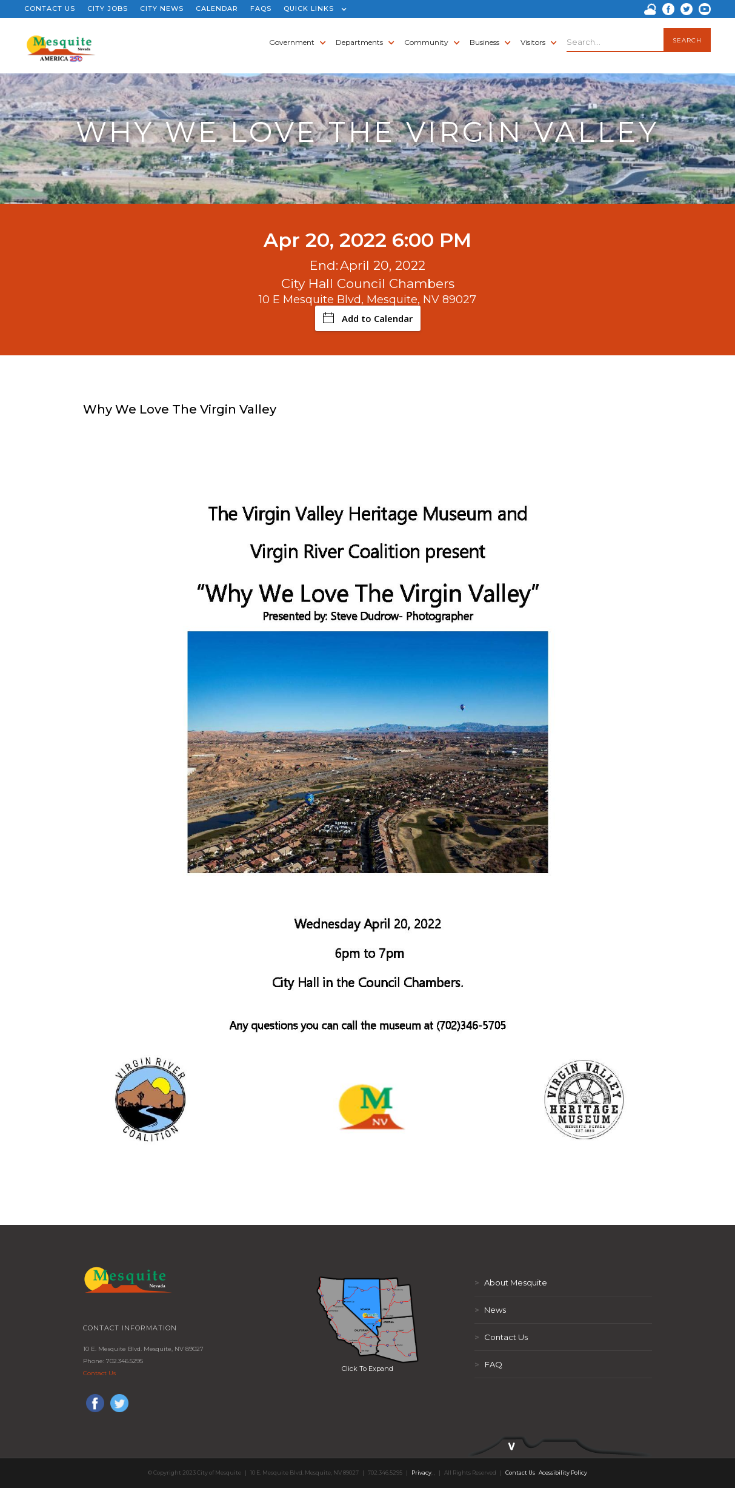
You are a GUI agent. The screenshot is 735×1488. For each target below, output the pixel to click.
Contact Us (99, 1373)
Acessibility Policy (563, 1472)
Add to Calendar (368, 318)
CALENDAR (217, 8)
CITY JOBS (107, 8)
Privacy (421, 1472)
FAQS (260, 8)
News (490, 1310)
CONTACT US (49, 8)
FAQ (488, 1364)
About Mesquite (510, 1282)
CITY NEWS (162, 8)
